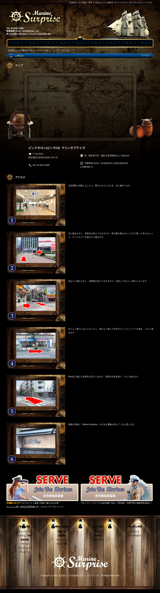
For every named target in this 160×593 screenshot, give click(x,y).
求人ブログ (98, 540)
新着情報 (25, 540)
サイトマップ (25, 548)
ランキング (61, 540)
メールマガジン (135, 535)
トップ (55, 50)
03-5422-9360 (43, 165)
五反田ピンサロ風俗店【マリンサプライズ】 (28, 50)
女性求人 (98, 531)
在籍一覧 (61, 531)
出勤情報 (61, 535)
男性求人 (98, 535)
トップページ (25, 531)
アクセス (25, 544)
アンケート (25, 552)
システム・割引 (25, 535)
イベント (135, 531)
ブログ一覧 (61, 544)
